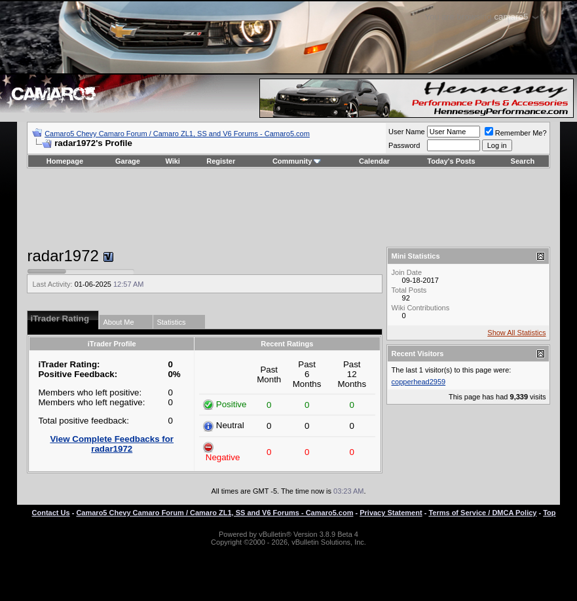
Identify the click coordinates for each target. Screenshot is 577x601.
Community (297, 161)
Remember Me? (516, 133)
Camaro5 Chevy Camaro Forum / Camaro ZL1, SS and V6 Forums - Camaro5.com (177, 133)
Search (523, 161)
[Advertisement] (288, 207)
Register (220, 161)
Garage (127, 161)
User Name (406, 132)
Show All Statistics (516, 333)
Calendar (374, 161)
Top (549, 513)
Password (404, 145)
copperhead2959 (419, 382)
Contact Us (51, 513)
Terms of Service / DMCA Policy (482, 513)
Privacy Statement (391, 513)
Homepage (65, 161)
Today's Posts (451, 161)
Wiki (172, 161)
